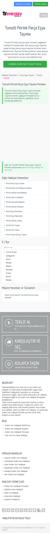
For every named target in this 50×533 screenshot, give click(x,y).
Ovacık (8, 273)
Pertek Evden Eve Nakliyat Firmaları (17, 188)
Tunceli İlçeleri (25, 252)
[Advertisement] (25, 133)
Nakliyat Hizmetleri (9, 75)
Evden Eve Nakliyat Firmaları (17, 432)
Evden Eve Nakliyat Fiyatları (16, 428)
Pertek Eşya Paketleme (13, 216)
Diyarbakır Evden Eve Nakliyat (16, 467)
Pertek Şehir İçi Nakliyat (13, 197)
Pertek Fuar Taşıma (11, 225)
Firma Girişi (40, 4)
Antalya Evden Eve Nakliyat (14, 471)
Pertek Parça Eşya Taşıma (13, 183)
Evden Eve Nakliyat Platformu (17, 425)
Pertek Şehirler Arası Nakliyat (15, 192)
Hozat (8, 259)
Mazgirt (9, 262)
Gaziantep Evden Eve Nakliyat (16, 461)
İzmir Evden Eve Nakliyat (13, 464)
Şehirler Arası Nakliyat (12, 489)
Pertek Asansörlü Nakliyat (14, 202)
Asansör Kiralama (10, 499)
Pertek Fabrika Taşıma (12, 220)
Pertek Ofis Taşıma (11, 230)
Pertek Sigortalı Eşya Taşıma (15, 234)
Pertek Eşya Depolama (12, 211)
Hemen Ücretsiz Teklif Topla (25, 64)
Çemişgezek (10, 255)
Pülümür (9, 280)
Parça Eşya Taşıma (27, 75)
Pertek (8, 276)
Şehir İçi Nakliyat (10, 492)
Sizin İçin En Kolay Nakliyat (16, 435)
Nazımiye (9, 269)
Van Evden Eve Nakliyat (13, 474)
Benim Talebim (23, 4)
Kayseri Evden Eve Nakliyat (14, 458)
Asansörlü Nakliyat (11, 496)
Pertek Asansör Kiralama (13, 206)
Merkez (8, 266)
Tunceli (39, 75)
